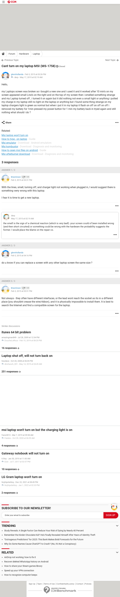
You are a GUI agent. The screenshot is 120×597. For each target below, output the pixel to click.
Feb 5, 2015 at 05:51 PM (21, 291)
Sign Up (32, 584)
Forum (12, 54)
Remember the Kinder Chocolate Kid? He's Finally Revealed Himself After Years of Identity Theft (49, 535)
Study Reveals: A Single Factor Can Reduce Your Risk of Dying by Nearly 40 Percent (44, 530)
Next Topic (110, 60)
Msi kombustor (10, 146)
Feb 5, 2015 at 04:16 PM (21, 255)
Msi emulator (9, 142)
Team (39, 584)
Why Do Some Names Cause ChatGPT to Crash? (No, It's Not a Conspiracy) (40, 544)
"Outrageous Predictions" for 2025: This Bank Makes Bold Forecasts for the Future (43, 539)
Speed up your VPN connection (19, 570)
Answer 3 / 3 (8, 281)
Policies (88, 584)
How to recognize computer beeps (20, 575)
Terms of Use (49, 584)
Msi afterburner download (16, 154)
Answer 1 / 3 (8, 170)
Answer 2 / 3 (8, 245)
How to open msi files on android (20, 150)
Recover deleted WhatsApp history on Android (26, 561)
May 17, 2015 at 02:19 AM (31, 77)
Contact (79, 584)
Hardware (24, 54)
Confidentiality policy (65, 584)
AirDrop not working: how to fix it (20, 557)
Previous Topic (12, 60)
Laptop (36, 54)
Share (8, 122)
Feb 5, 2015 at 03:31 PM (21, 180)
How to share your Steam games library (23, 566)
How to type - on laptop (14, 139)
